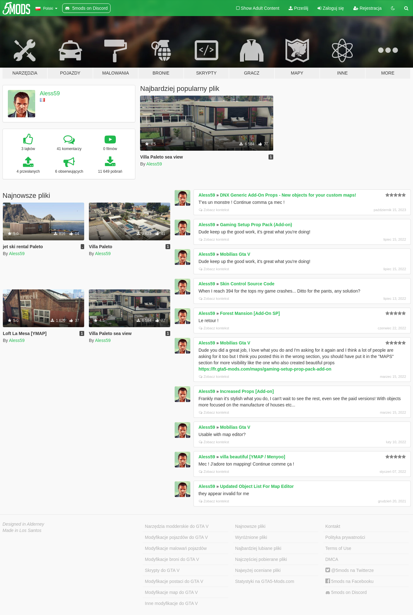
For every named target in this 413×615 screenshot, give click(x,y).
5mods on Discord (346, 592)
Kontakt (332, 526)
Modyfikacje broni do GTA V (172, 559)
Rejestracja (367, 8)
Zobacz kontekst (214, 210)
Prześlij (298, 8)
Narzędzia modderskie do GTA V (177, 526)
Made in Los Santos (22, 530)
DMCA (331, 559)
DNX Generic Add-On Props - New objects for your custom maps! (288, 195)
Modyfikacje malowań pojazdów (176, 548)
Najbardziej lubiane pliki (258, 548)
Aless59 (50, 93)
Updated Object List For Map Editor (257, 486)
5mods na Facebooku (349, 581)
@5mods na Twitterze (349, 570)
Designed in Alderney (23, 524)
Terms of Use (338, 548)
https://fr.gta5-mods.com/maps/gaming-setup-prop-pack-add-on (264, 369)
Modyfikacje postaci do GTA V (174, 581)
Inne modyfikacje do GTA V (171, 603)
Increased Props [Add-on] (247, 391)
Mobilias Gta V (235, 254)
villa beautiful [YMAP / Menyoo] (252, 456)
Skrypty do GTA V (162, 570)
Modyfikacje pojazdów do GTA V (176, 537)
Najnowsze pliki (250, 526)
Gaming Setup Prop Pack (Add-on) (256, 224)
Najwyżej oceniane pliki (258, 570)
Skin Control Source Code (247, 283)
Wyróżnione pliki (251, 537)
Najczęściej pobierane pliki (261, 559)
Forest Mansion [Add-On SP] (250, 313)
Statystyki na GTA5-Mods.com (264, 581)
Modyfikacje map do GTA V (171, 592)
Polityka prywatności (345, 537)
